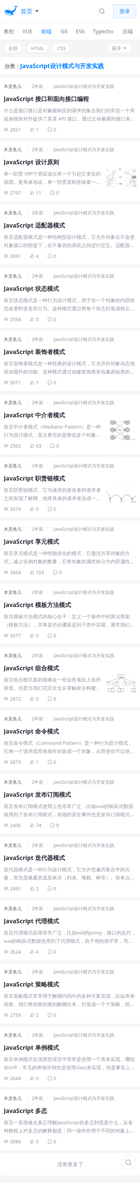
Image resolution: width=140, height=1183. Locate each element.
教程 (9, 31)
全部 (13, 48)
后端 (127, 31)
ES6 (80, 31)
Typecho (103, 31)
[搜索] (128, 1162)
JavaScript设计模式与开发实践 (83, 86)
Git (64, 31)
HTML (37, 48)
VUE (27, 31)
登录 (124, 11)
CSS (61, 48)
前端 (46, 31)
